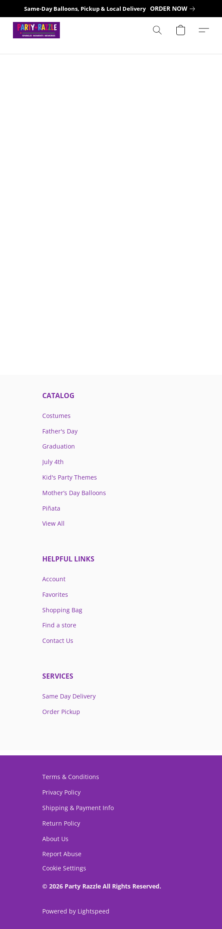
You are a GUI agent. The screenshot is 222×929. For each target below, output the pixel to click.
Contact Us (57, 640)
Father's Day (60, 431)
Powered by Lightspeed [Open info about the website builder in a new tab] (75, 911)
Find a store (59, 625)
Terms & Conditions (70, 777)
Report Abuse (61, 854)
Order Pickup (61, 712)
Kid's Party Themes (69, 477)
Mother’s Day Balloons (74, 493)
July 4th (53, 462)
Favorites (55, 594)
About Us (55, 839)
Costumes (56, 416)
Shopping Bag (62, 610)
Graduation (58, 446)
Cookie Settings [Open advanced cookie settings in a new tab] (64, 868)
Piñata (51, 508)
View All (53, 523)
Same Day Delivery (69, 696)
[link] (174, 8)
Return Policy (61, 823)
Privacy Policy (61, 792)
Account (54, 579)
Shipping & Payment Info (78, 808)
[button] (37, 30)
